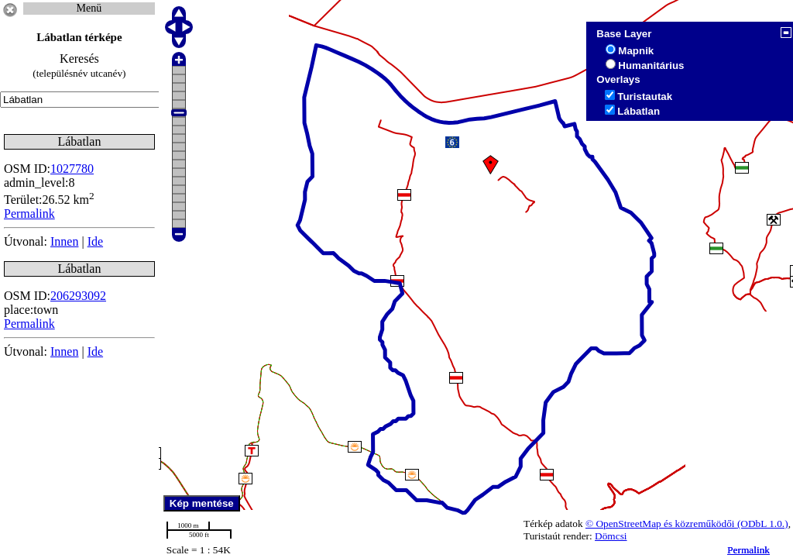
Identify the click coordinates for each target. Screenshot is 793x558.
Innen (64, 241)
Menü (89, 8)
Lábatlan (638, 111)
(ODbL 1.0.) (762, 523)
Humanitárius (651, 65)
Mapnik (636, 51)
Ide (95, 241)
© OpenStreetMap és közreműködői (661, 523)
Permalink (748, 550)
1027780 (72, 168)
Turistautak (644, 96)
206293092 (78, 295)
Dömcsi (611, 536)
